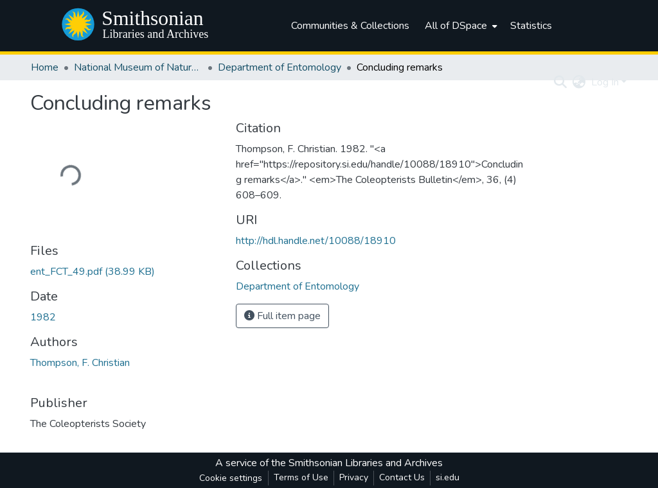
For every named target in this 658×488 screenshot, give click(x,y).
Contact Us (402, 477)
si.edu (447, 477)
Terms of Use (301, 477)
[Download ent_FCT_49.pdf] (92, 272)
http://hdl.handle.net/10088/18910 (316, 241)
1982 (43, 317)
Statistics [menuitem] (531, 26)
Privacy (353, 477)
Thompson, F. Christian (80, 363)
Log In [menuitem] (605, 82)
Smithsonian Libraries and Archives (366, 463)
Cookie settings (230, 478)
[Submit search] (561, 82)
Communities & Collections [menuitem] (350, 26)
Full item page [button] (282, 316)
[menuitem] (459, 25)
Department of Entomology (279, 67)
